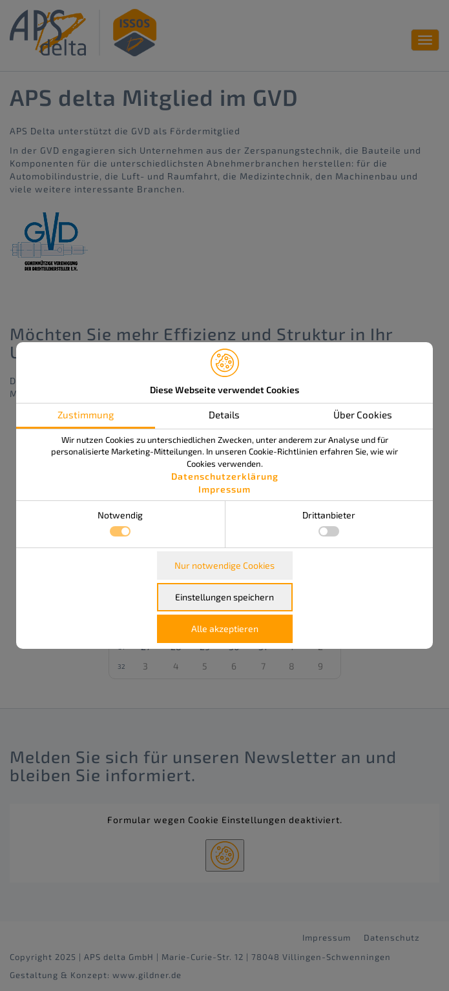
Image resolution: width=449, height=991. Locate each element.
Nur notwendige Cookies (224, 565)
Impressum (224, 489)
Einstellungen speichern (224, 596)
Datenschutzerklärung (224, 476)
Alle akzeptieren (224, 628)
